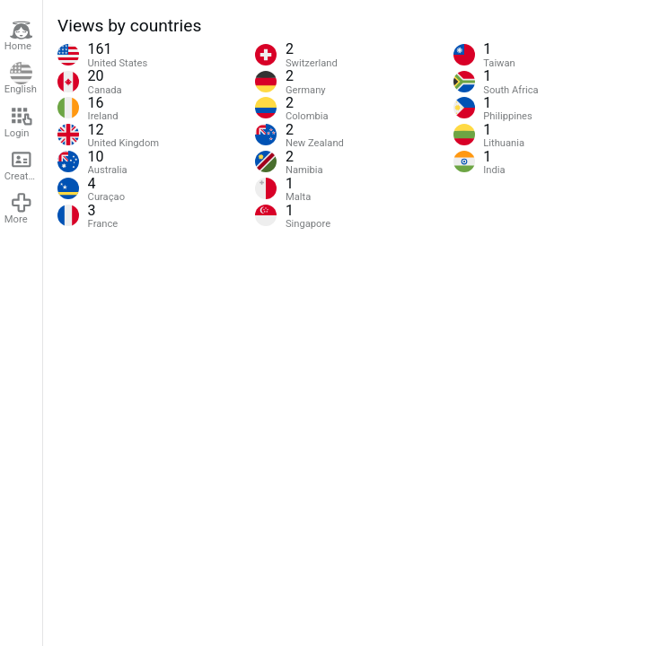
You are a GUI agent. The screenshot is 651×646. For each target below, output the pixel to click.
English (20, 79)
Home (18, 36)
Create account (23, 165)
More (18, 208)
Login (18, 122)
